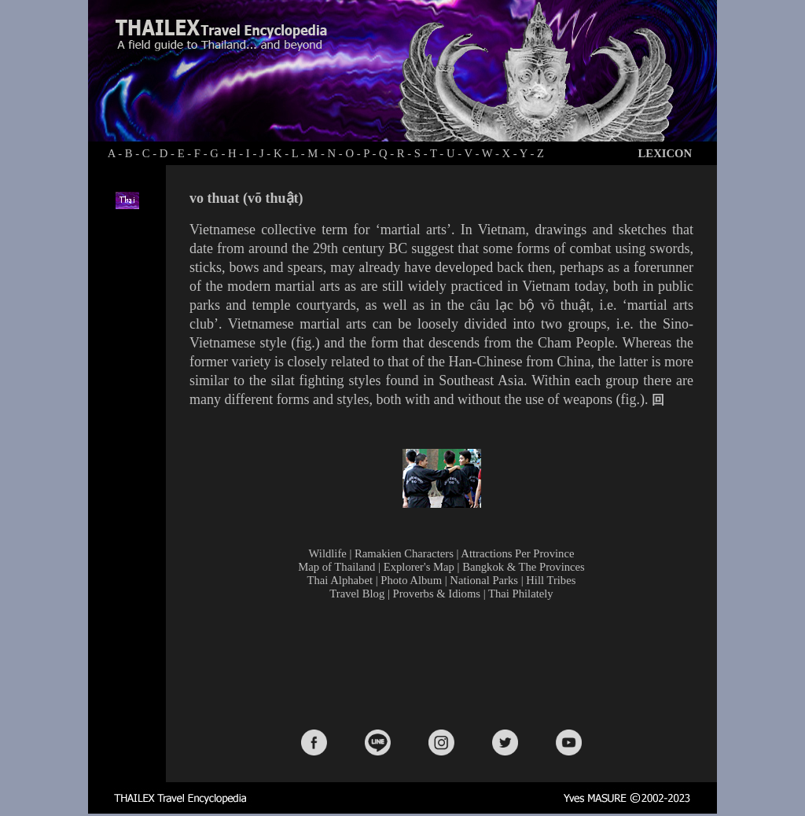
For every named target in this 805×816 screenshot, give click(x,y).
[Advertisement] (445, 663)
